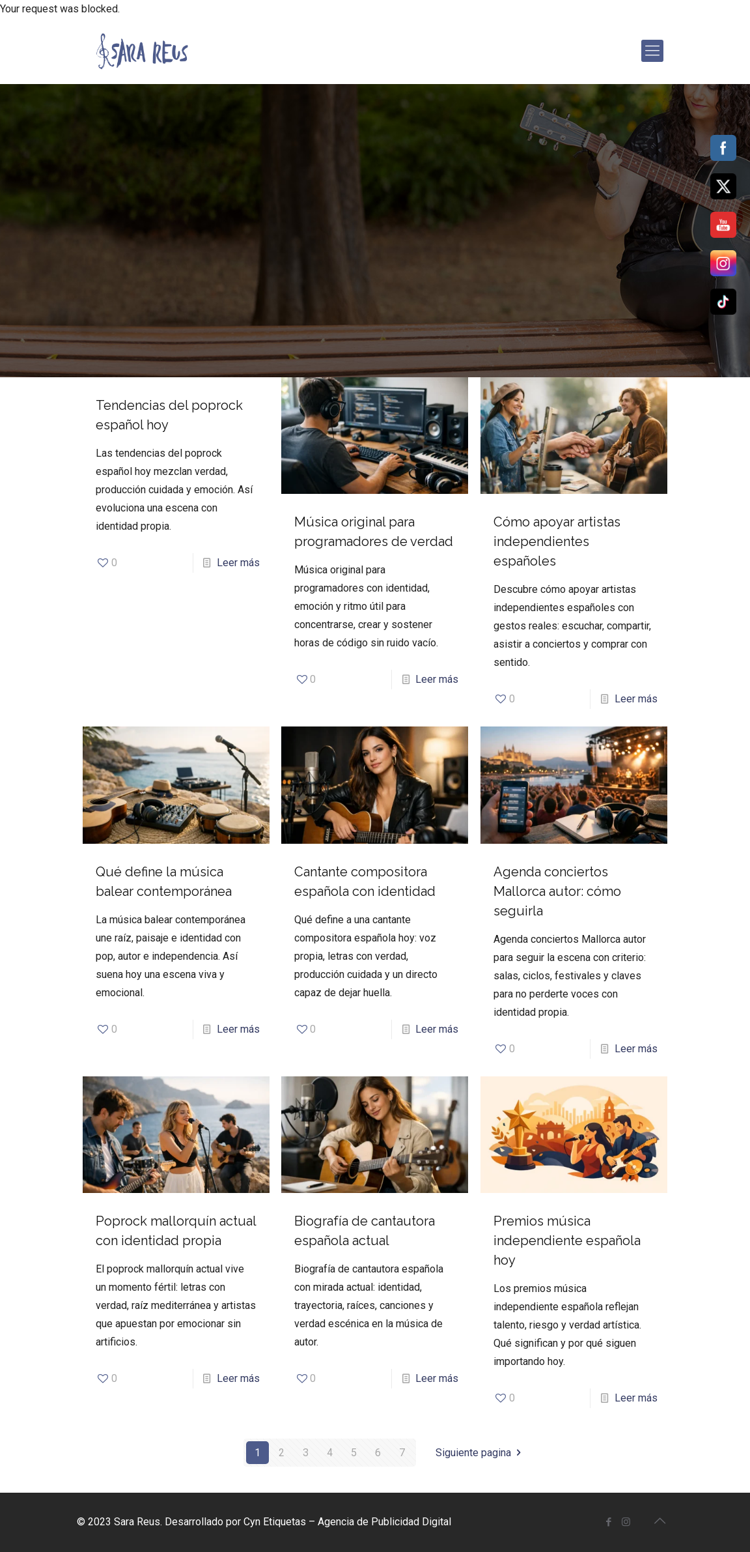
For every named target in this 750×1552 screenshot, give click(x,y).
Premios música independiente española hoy (567, 1240)
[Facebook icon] (608, 1522)
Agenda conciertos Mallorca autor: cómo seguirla (557, 891)
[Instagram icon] (626, 1522)
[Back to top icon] (659, 1520)
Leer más (238, 562)
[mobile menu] (652, 51)
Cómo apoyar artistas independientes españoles (556, 541)
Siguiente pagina (480, 1452)
